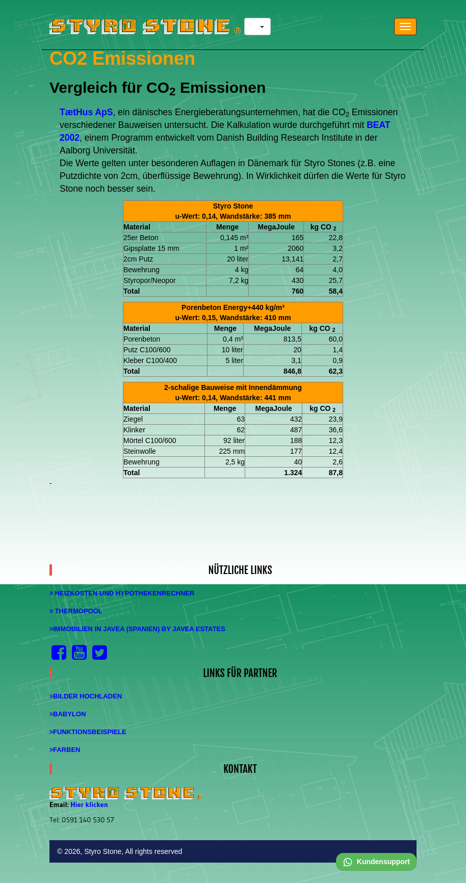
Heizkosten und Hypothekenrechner (121, 593)
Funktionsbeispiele (87, 732)
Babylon (67, 714)
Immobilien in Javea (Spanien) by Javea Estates (137, 629)
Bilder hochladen (85, 696)
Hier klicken (89, 804)
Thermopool (75, 611)
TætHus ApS (86, 112)
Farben (64, 750)
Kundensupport (376, 862)
